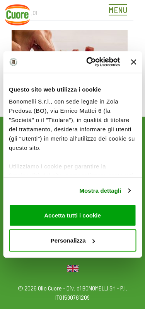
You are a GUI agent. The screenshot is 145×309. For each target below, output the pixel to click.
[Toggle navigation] (119, 11)
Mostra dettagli (100, 190)
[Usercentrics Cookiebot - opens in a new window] (89, 62)
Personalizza (73, 240)
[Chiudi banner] (133, 62)
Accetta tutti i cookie (72, 215)
